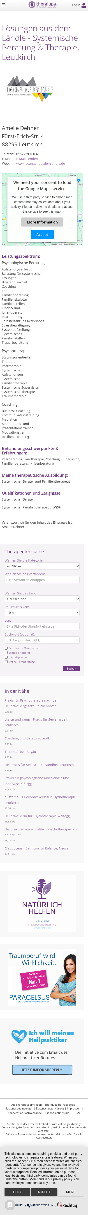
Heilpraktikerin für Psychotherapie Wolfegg (37, 816)
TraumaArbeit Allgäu (20, 751)
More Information (42, 222)
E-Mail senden (27, 159)
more (70, 1192)
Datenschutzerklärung (50, 1108)
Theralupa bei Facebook (60, 1105)
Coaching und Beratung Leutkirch (30, 738)
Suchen (71, 668)
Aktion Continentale (57, 1113)
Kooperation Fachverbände (25, 1113)
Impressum (74, 1108)
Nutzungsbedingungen (19, 1108)
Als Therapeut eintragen (26, 1105)
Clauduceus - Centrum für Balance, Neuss (36, 848)
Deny (17, 1192)
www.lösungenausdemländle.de (40, 163)
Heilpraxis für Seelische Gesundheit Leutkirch (39, 765)
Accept (42, 234)
